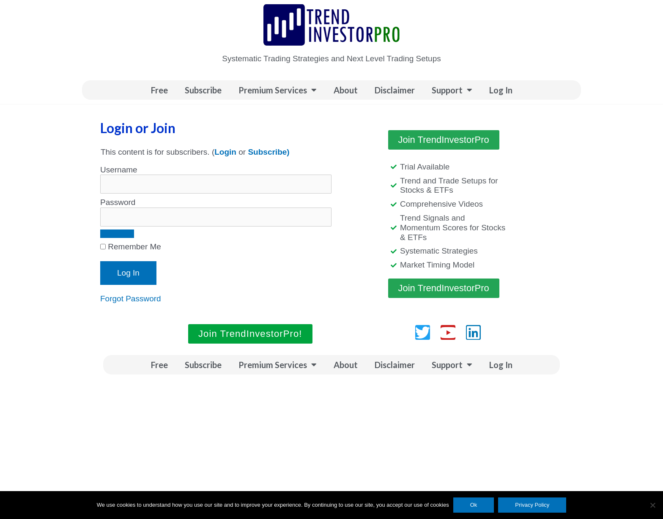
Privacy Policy (532, 505)
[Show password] (117, 233)
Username (118, 169)
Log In (500, 90)
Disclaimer (395, 90)
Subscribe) (268, 152)
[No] (652, 505)
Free (159, 90)
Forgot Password (130, 298)
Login (225, 152)
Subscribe (203, 90)
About (346, 90)
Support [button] (452, 90)
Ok (473, 505)
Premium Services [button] (277, 90)
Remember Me (130, 246)
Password (117, 202)
